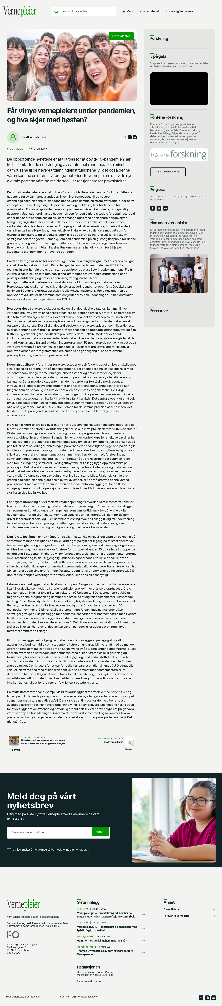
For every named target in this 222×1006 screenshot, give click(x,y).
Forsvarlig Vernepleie (179, 12)
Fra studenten (16, 149)
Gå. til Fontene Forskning (172, 174)
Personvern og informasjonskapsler (78, 997)
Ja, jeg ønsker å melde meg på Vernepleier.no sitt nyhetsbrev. (51, 849)
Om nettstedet (149, 12)
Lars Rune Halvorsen (33, 137)
